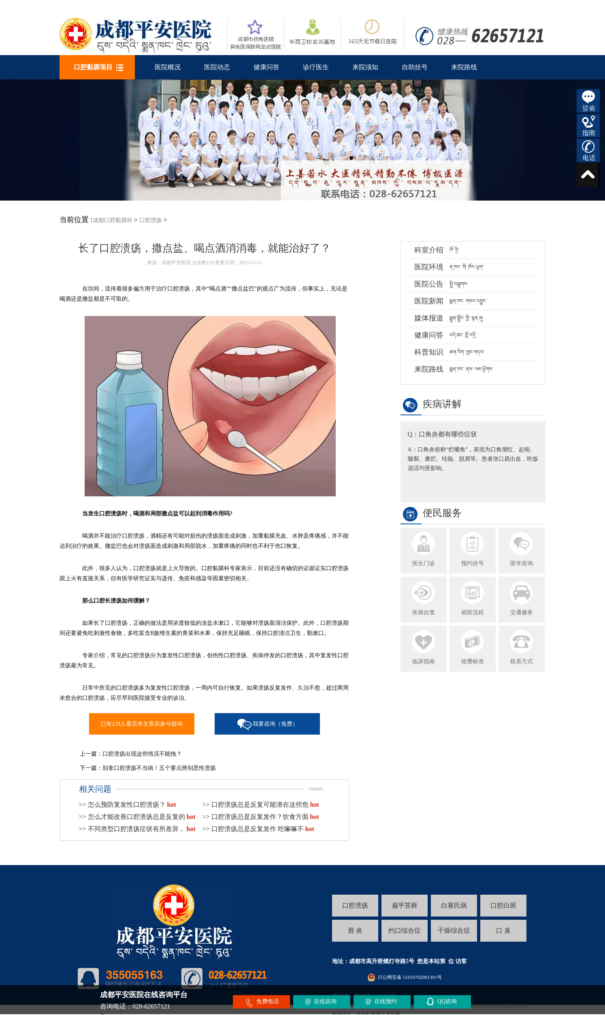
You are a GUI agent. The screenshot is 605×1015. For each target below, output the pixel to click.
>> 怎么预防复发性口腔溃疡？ (127, 804)
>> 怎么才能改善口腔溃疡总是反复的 (137, 816)
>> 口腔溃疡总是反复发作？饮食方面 (260, 816)
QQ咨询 (447, 1001)
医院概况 (168, 67)
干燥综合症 (454, 930)
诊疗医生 (316, 67)
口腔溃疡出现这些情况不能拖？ (142, 754)
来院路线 (464, 67)
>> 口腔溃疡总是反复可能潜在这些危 (260, 804)
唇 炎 (355, 930)
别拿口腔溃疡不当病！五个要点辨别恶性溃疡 (159, 768)
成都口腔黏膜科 (112, 220)
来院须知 (365, 67)
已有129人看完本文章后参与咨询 (141, 724)
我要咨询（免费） (275, 724)
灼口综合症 (404, 930)
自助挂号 (415, 67)
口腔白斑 (503, 905)
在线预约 (385, 1001)
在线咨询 (325, 1001)
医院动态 (217, 67)
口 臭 (503, 930)
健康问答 (266, 67)
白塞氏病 (454, 905)
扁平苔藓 (405, 905)
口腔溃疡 (150, 220)
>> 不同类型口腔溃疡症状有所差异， (137, 828)
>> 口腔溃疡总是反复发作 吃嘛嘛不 (258, 828)
